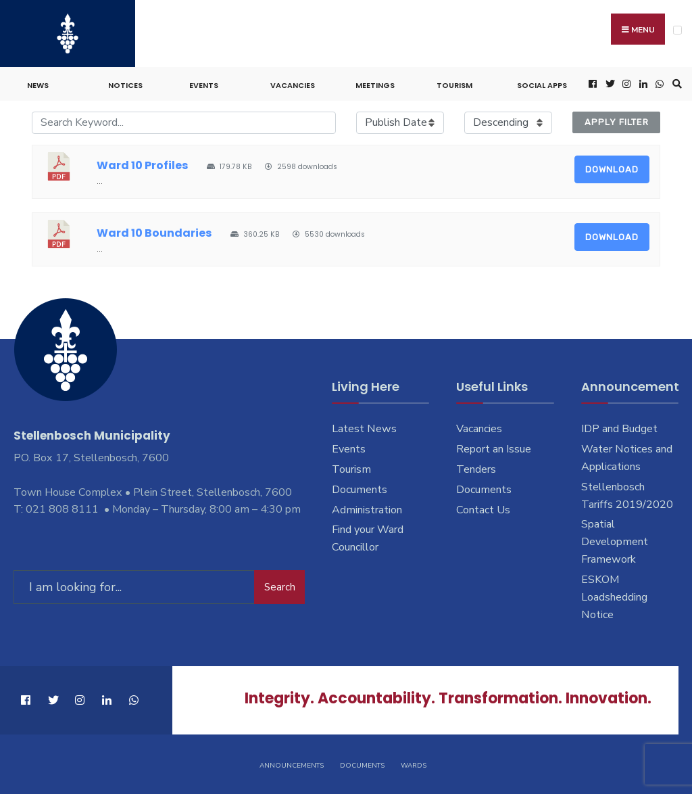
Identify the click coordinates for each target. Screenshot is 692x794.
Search (279, 587)
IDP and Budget (619, 428)
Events (203, 85)
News (38, 85)
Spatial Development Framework (614, 542)
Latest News (364, 428)
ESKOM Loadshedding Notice (614, 597)
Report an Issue (493, 449)
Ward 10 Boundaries (154, 233)
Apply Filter (617, 122)
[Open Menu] (677, 30)
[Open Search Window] (675, 84)
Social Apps (542, 85)
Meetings (375, 85)
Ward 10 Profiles (142, 165)
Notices (125, 85)
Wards (413, 765)
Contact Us (483, 510)
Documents (359, 489)
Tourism (454, 85)
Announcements (292, 765)
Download (612, 169)
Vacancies (292, 85)
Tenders (476, 469)
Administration (367, 510)
